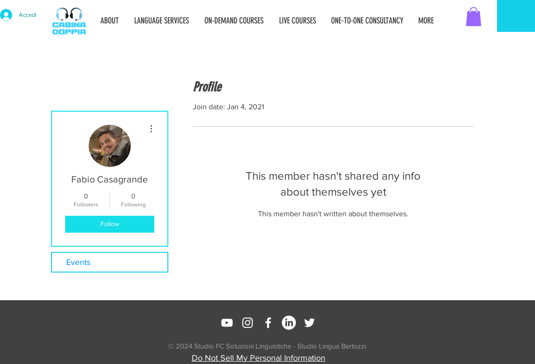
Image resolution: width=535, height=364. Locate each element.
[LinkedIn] (289, 323)
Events (78, 262)
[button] (474, 16)
